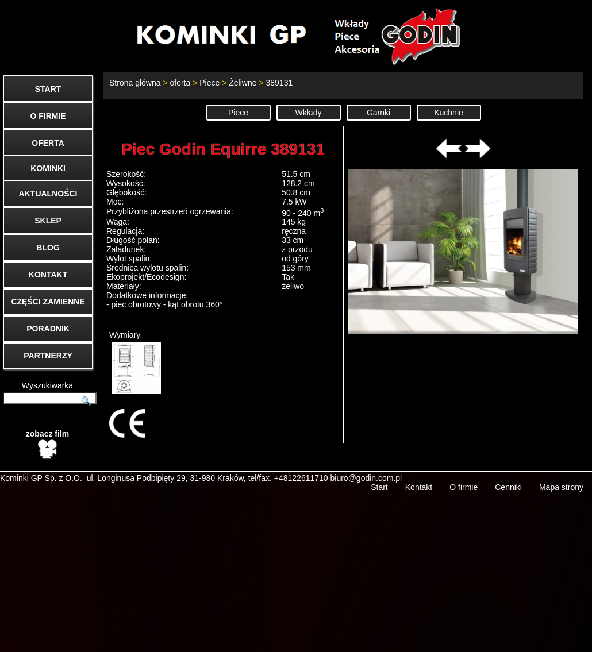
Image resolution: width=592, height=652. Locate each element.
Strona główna (135, 82)
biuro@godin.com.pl (366, 468)
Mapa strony (561, 477)
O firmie (463, 477)
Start (379, 477)
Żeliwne (242, 82)
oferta (180, 82)
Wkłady (308, 112)
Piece (209, 82)
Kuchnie (448, 112)
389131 (279, 82)
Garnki (378, 112)
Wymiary (135, 362)
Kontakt (418, 477)
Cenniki (508, 477)
